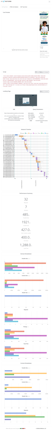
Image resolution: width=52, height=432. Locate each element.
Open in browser (44, 72)
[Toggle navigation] (49, 1)
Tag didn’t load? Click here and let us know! (20, 49)
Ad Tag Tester (5, 7)
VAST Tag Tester (23, 7)
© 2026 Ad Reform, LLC (41, 428)
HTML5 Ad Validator (14, 7)
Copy (37, 72)
